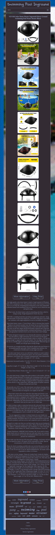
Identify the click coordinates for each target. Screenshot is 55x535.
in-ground (26, 502)
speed (34, 506)
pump (13, 509)
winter (32, 500)
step (40, 516)
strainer (41, 513)
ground (19, 506)
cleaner (39, 503)
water (19, 516)
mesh (30, 506)
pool (43, 509)
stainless (45, 506)
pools (28, 516)
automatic (35, 516)
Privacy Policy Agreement (28, 529)
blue (18, 510)
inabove (39, 506)
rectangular (38, 500)
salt (26, 506)
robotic (9, 500)
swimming (28, 509)
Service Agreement (28, 532)
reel (43, 516)
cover (45, 499)
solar (14, 500)
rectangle (15, 503)
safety (16, 513)
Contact (28, 525)
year (34, 503)
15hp (38, 510)
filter (10, 513)
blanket (11, 506)
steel (23, 516)
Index (28, 522)
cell (44, 503)
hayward (23, 513)
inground (23, 499)
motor (32, 513)
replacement (14, 516)
